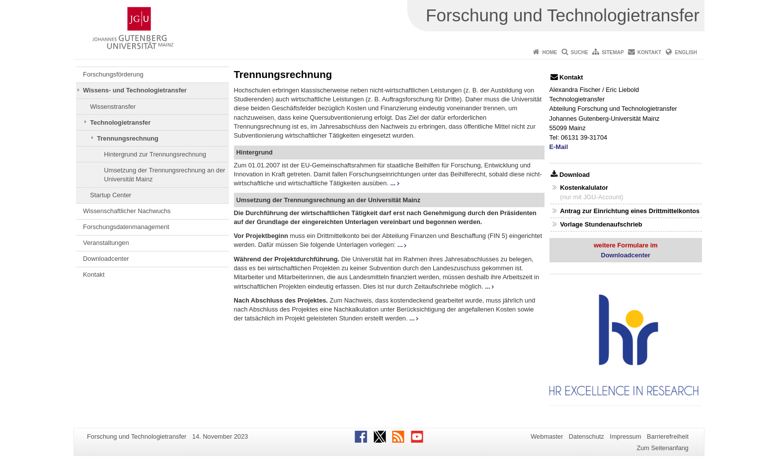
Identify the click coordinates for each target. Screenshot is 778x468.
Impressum (625, 436)
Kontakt (649, 52)
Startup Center (110, 195)
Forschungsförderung (113, 74)
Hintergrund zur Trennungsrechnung (155, 154)
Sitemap (612, 52)
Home (549, 52)
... (394, 183)
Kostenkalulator (584, 187)
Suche (579, 52)
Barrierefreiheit (668, 436)
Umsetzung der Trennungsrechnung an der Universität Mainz (164, 174)
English (686, 52)
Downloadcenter (106, 258)
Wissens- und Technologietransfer (135, 90)
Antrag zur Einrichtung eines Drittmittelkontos (630, 211)
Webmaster (547, 436)
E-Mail (558, 147)
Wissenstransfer (113, 106)
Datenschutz (586, 436)
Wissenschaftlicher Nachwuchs (126, 211)
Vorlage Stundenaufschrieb (601, 224)
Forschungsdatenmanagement (126, 227)
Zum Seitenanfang (662, 448)
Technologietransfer (120, 122)
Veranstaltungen (106, 242)
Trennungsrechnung (127, 138)
